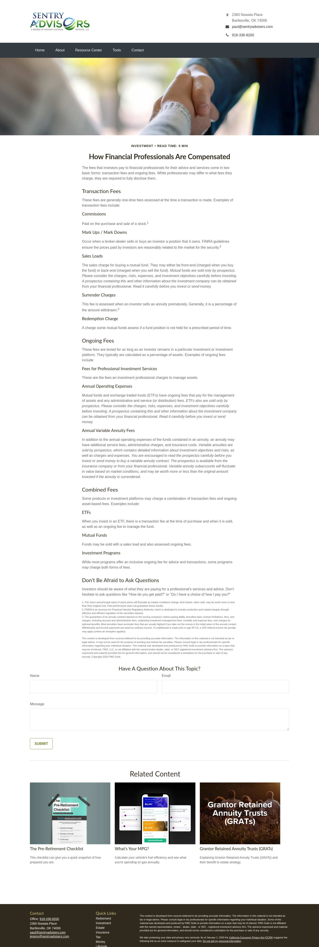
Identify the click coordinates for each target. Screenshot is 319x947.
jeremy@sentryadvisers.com (49, 936)
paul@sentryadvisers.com (48, 932)
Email (166, 676)
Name (34, 676)
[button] (40, 50)
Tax (98, 937)
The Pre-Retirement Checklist (56, 848)
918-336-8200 (49, 919)
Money (100, 941)
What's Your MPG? (132, 848)
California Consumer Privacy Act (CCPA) (251, 937)
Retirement (103, 918)
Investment (103, 923)
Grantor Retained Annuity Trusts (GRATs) (236, 848)
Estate (100, 928)
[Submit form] (41, 743)
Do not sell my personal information (222, 941)
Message (37, 704)
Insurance (102, 932)
